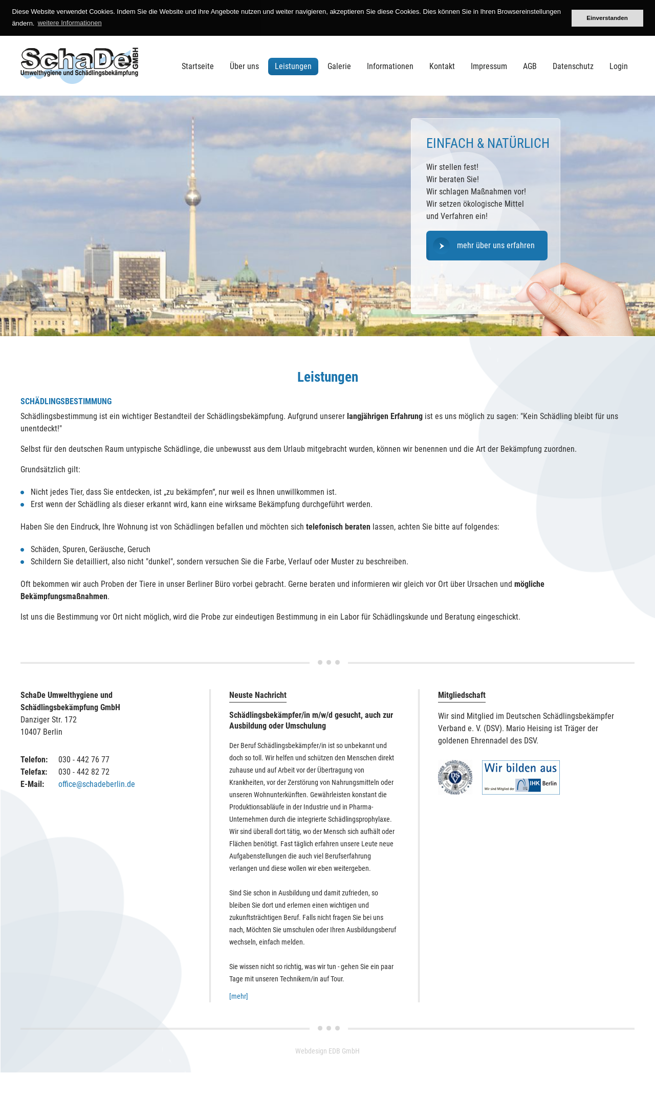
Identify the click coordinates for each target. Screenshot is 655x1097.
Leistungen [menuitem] (293, 66)
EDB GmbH (344, 1051)
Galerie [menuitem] (339, 66)
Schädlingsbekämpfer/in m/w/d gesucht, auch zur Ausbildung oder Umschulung (311, 720)
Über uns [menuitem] (244, 66)
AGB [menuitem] (530, 66)
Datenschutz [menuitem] (573, 66)
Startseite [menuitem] (198, 66)
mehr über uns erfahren (496, 245)
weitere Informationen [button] (70, 23)
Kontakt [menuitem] (442, 66)
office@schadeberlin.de (96, 784)
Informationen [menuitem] (390, 66)
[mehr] (238, 996)
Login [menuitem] (618, 66)
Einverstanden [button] (607, 17)
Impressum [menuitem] (489, 66)
